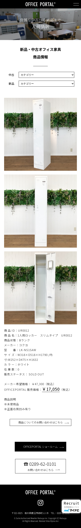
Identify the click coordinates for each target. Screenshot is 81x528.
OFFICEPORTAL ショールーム (43, 447)
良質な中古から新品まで (40, 20)
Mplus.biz (54, 521)
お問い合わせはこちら (44, 466)
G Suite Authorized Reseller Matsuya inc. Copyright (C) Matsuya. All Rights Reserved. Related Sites (40, 519)
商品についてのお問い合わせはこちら (43, 422)
